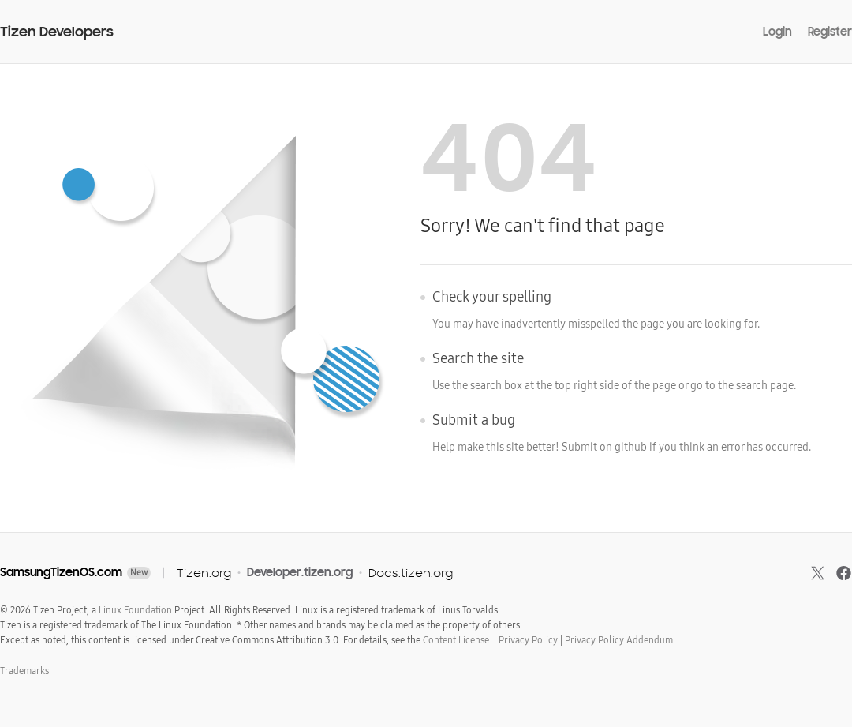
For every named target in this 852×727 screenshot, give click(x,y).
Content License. (457, 640)
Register (830, 31)
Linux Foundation (135, 610)
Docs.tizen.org (410, 572)
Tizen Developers (57, 32)
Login (777, 31)
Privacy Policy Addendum (619, 640)
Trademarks (24, 670)
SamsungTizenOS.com (61, 572)
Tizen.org (204, 572)
